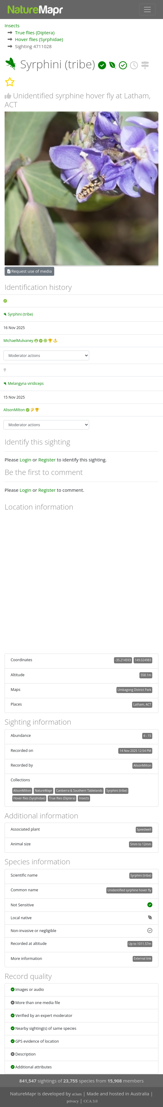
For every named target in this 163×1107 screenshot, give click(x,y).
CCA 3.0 (91, 1101)
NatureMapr (43, 790)
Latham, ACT (142, 704)
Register (47, 460)
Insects (12, 25)
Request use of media (29, 271)
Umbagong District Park (134, 690)
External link (142, 958)
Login (25, 460)
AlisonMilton (14, 409)
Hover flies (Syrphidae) (39, 39)
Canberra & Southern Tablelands (79, 790)
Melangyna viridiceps (26, 383)
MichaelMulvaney (18, 340)
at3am (77, 1094)
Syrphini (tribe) (20, 314)
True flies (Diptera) (35, 32)
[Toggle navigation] (147, 9)
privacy (73, 1101)
